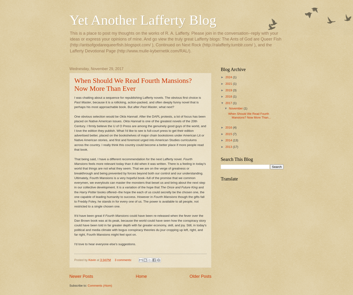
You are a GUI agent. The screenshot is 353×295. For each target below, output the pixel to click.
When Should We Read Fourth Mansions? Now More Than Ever (133, 84)
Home (141, 276)
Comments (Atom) (100, 285)
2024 (229, 77)
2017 (229, 103)
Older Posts (200, 276)
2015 (229, 134)
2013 (229, 147)
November (236, 108)
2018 (229, 96)
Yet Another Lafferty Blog (142, 20)
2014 (229, 140)
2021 (229, 83)
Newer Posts (81, 276)
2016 (229, 127)
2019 (229, 90)
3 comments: (124, 260)
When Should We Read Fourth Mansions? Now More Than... (249, 115)
